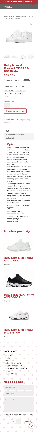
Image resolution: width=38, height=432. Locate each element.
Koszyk (8, 358)
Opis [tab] (7, 131)
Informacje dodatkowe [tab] (15, 135)
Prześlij (28, 421)
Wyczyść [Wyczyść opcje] (6, 96)
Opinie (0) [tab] (10, 138)
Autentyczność (11, 373)
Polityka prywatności (13, 366)
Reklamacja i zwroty (13, 363)
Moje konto (9, 355)
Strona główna (9, 16)
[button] (31, 24)
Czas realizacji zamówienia (16, 368)
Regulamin (9, 360)
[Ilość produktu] (7, 105)
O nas (7, 371)
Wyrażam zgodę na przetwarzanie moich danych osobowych (18, 415)
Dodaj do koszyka (15, 111)
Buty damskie (19, 16)
